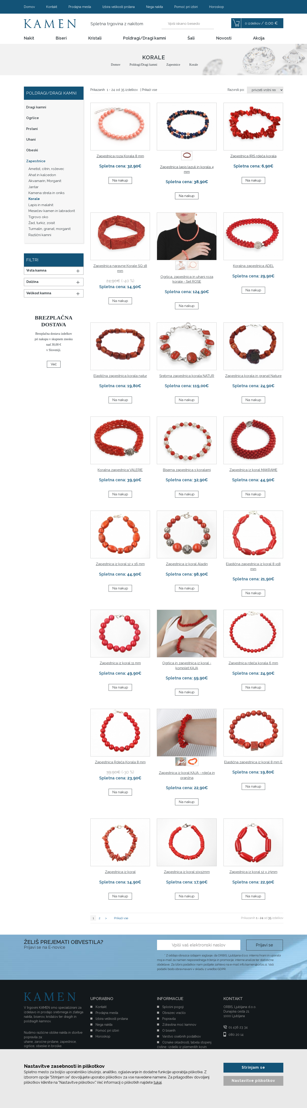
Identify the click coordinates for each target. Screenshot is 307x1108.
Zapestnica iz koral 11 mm (120, 663)
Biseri (61, 38)
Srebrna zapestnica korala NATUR (186, 376)
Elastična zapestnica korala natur (120, 376)
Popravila (169, 1019)
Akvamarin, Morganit (44, 181)
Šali (191, 38)
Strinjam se (253, 1067)
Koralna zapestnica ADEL (253, 266)
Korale (34, 199)
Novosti (223, 38)
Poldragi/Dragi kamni (144, 38)
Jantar (33, 187)
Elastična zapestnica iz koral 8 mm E (253, 762)
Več (54, 364)
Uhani (31, 139)
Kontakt (51, 7)
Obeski (32, 150)
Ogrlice (32, 118)
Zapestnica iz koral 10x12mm (187, 872)
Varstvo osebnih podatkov (181, 1036)
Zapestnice (36, 161)
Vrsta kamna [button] (36, 270)
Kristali (94, 38)
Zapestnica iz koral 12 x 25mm (253, 872)
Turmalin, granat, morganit (49, 229)
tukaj (158, 1082)
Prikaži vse (149, 90)
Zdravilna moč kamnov (179, 1024)
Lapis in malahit (40, 205)
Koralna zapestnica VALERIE (120, 470)
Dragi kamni (36, 107)
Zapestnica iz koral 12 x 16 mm (120, 564)
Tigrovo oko (38, 217)
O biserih (168, 1030)
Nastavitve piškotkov (253, 1080)
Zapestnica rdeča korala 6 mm (253, 663)
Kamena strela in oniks (46, 193)
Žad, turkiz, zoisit (41, 223)
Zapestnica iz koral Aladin (187, 564)
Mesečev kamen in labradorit (51, 211)
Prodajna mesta (80, 7)
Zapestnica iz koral (120, 872)
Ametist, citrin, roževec (46, 169)
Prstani (32, 129)
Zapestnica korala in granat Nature (253, 376)
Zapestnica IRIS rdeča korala (253, 156)
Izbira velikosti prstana (118, 7)
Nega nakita (154, 7)
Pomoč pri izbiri (186, 7)
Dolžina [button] (32, 282)
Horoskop (216, 7)
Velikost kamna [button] (38, 293)
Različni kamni (39, 235)
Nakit (29, 38)
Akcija (259, 38)
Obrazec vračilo (174, 1013)
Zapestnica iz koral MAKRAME (253, 470)
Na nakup (120, 180)
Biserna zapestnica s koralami (187, 470)
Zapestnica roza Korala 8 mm (120, 156)
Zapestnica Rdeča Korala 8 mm (120, 762)
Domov (29, 7)
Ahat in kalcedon (42, 175)
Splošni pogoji (173, 1007)
